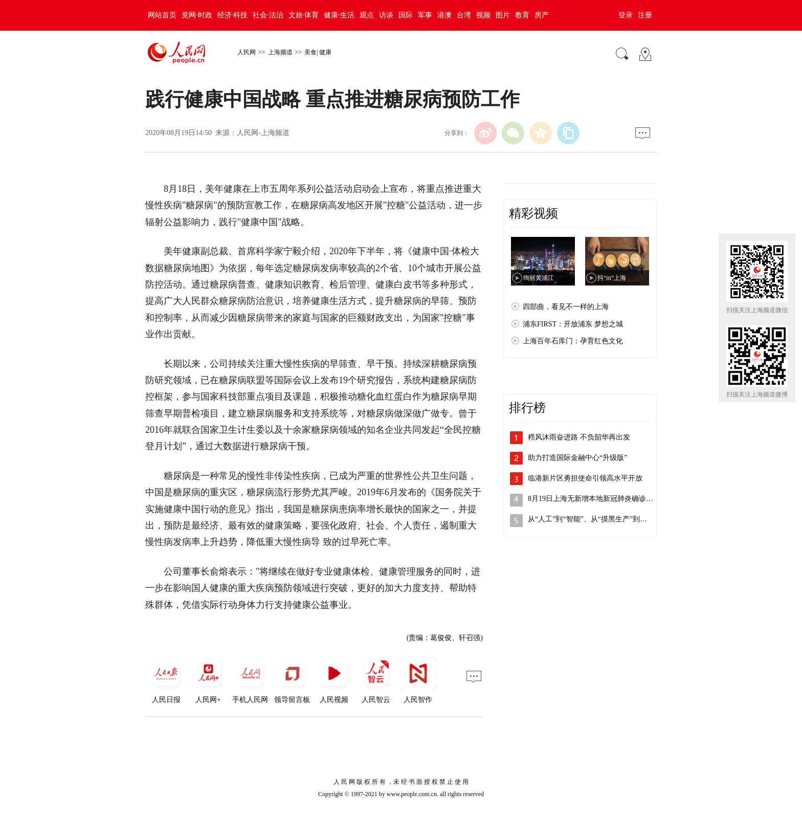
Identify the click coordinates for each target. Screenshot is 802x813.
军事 (425, 15)
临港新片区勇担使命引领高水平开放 (585, 478)
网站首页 (162, 15)
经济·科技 (232, 15)
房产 (541, 15)
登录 (625, 15)
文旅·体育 (303, 15)
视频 (483, 15)
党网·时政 (197, 15)
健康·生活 (339, 15)
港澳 (444, 15)
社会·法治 (268, 15)
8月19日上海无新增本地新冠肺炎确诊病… (594, 498)
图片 (503, 15)
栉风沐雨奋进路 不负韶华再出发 (579, 437)
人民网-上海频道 (263, 133)
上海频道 (280, 52)
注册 (645, 15)
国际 (405, 15)
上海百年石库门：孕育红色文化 (573, 341)
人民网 (246, 52)
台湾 (464, 15)
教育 (522, 15)
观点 (367, 15)
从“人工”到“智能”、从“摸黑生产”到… (587, 519)
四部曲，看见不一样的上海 (566, 307)
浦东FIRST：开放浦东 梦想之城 (573, 324)
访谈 (386, 15)
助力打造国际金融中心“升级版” (577, 458)
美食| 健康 (317, 52)
